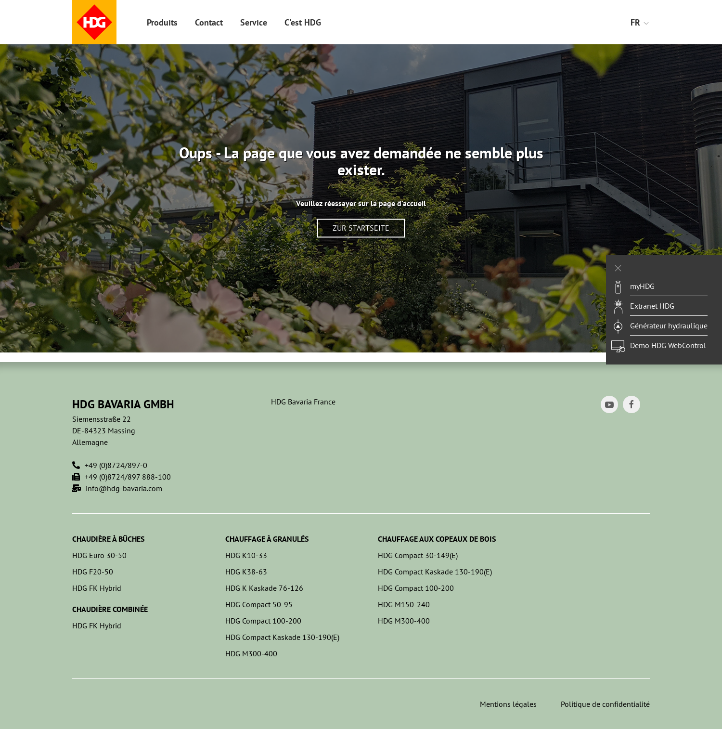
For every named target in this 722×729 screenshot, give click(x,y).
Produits (162, 22)
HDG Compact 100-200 (263, 620)
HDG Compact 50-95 (259, 604)
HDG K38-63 (246, 571)
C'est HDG (302, 22)
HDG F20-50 (92, 571)
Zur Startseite (361, 228)
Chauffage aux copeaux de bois (437, 539)
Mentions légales (508, 704)
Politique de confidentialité (605, 704)
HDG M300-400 (251, 653)
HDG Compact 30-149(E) (418, 555)
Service (253, 22)
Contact (209, 22)
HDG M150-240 (404, 604)
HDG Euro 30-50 (99, 555)
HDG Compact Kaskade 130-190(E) (282, 637)
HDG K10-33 (246, 555)
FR (640, 22)
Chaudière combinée (110, 609)
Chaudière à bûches (108, 539)
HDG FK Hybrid (96, 588)
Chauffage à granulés (267, 539)
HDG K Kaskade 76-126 (264, 588)
